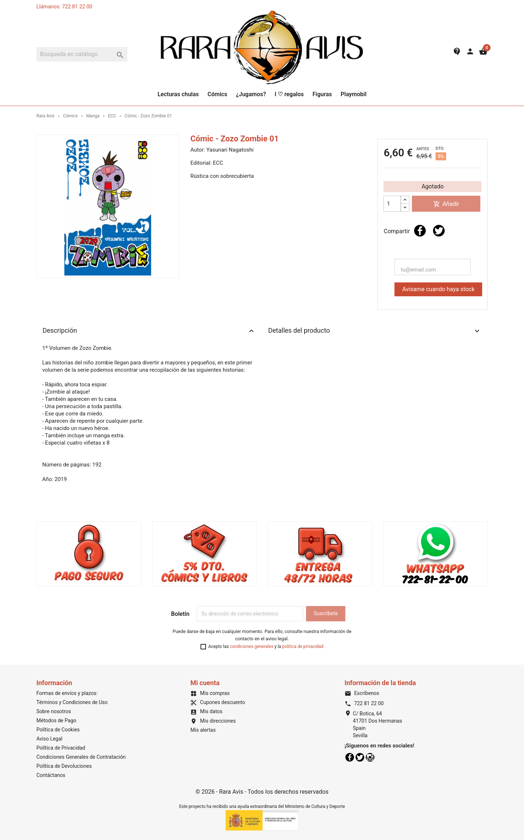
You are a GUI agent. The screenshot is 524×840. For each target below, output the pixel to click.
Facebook (349, 757)
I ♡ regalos (289, 94)
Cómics (217, 94)
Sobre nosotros (53, 711)
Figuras (322, 94)
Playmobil (353, 94)
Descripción (149, 331)
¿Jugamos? (251, 94)
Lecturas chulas (178, 94)
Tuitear (439, 230)
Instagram (370, 757)
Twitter (360, 757)
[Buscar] (81, 54)
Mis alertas (202, 730)
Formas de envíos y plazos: (67, 693)
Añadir (446, 204)
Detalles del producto (374, 331)
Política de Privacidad (60, 748)
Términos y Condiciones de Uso (72, 702)
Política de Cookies (58, 729)
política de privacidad (302, 646)
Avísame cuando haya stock (438, 289)
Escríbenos (362, 693)
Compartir (420, 230)
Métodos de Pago (56, 720)
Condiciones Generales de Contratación (81, 757)
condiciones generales (252, 646)
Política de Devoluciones (64, 766)
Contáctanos (51, 775)
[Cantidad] (392, 204)
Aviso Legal (49, 739)
